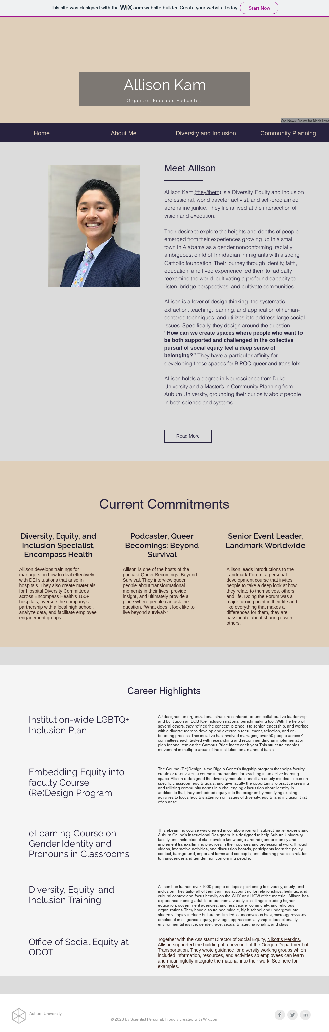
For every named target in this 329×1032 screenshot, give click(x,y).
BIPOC (243, 363)
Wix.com (210, 1019)
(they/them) (208, 192)
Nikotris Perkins (283, 939)
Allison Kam (165, 85)
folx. (296, 363)
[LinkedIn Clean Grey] (305, 1015)
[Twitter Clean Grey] (292, 1015)
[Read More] (188, 436)
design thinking (229, 301)
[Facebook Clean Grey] (280, 1015)
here (286, 961)
